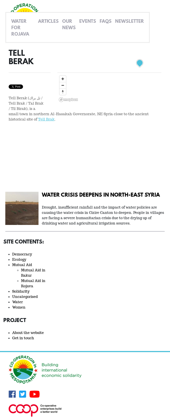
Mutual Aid (22, 265)
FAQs (106, 21)
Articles (48, 21)
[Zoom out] (63, 85)
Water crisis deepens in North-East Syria (101, 194)
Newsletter (129, 21)
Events (87, 21)
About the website (28, 332)
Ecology (19, 259)
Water (17, 302)
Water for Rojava (20, 27)
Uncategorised (25, 296)
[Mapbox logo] (68, 99)
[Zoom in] (63, 79)
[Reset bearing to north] (63, 91)
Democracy (22, 254)
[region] (109, 76)
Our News (69, 24)
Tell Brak (46, 119)
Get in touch (23, 338)
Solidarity (21, 291)
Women (18, 307)
